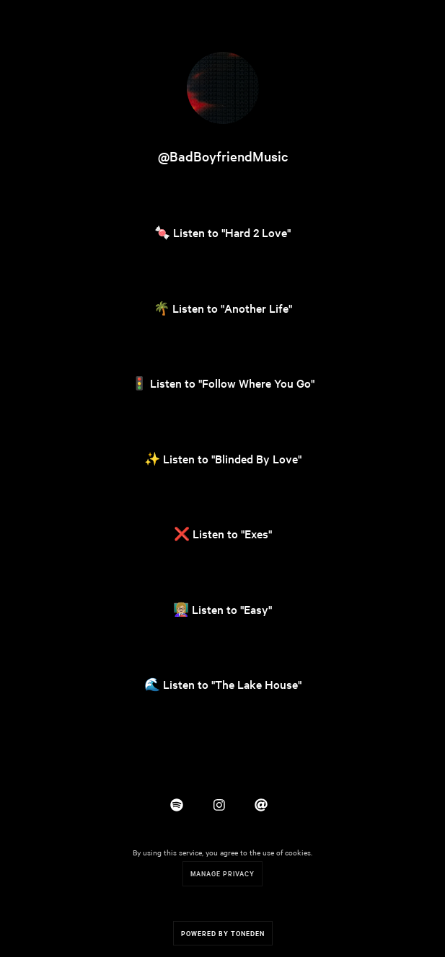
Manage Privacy (222, 873)
